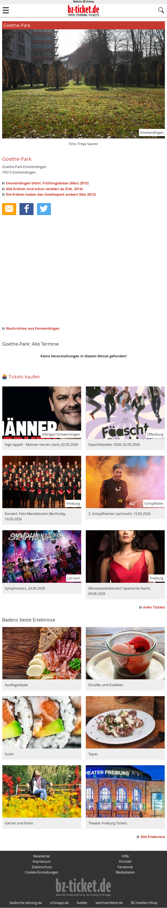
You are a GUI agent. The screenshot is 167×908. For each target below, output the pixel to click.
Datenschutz (42, 867)
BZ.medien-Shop (144, 903)
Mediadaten (125, 872)
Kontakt (125, 861)
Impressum (42, 861)
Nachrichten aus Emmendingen (33, 328)
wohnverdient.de (109, 903)
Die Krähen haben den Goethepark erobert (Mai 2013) (51, 194)
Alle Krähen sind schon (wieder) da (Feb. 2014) (44, 189)
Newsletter (41, 856)
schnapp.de (59, 903)
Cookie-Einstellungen (41, 872)
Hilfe (125, 856)
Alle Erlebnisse (153, 836)
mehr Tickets (154, 607)
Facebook (125, 867)
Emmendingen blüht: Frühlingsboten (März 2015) (47, 183)
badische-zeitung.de (26, 903)
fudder (82, 903)
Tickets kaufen (24, 377)
